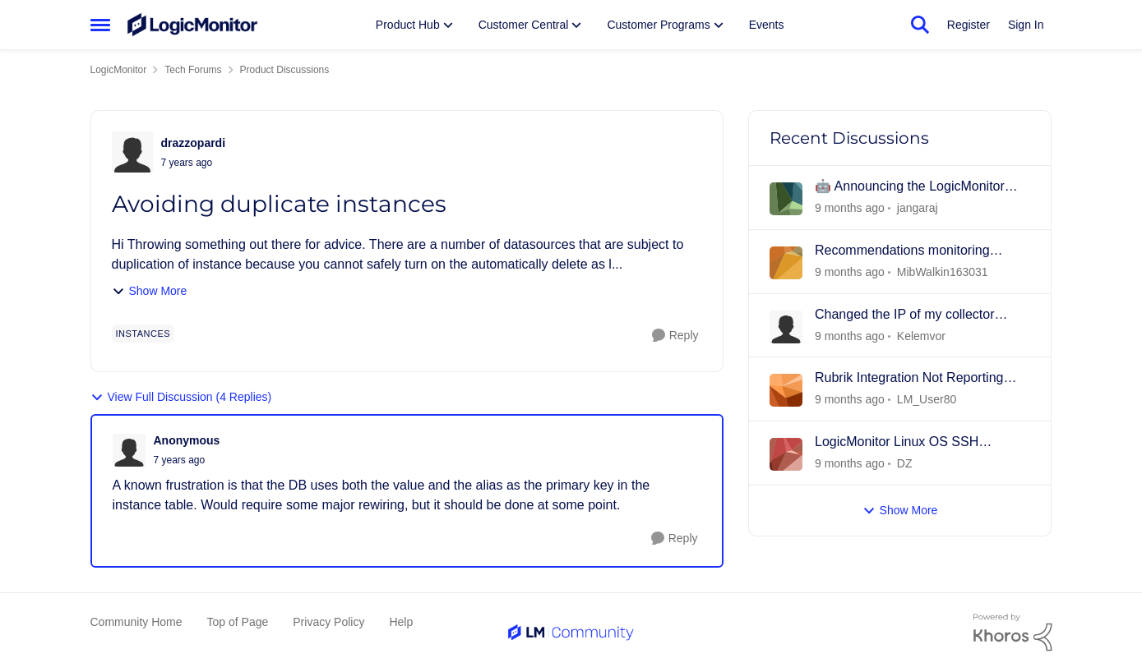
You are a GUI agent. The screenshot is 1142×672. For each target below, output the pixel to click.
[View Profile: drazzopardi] (132, 152)
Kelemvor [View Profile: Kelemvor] (920, 335)
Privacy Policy (328, 621)
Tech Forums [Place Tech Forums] (192, 70)
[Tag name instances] (143, 333)
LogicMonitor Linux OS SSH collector (896, 443)
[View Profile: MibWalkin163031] (786, 262)
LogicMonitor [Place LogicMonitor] (118, 70)
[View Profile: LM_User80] (786, 390)
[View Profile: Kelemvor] (786, 327)
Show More (149, 291)
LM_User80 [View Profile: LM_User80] (925, 399)
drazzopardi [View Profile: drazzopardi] (193, 143)
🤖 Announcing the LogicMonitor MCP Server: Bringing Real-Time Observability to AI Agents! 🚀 (910, 187)
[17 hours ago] (850, 272)
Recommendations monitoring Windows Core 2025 (902, 251)
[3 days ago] (850, 335)
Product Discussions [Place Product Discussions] (285, 70)
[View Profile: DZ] (786, 454)
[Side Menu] (100, 24)
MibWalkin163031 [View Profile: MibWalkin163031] (941, 271)
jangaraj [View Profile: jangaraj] (916, 207)
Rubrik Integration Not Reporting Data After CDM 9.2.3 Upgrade (909, 379)
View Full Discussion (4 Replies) (181, 397)
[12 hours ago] (850, 208)
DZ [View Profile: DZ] (904, 463)
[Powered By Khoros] (1012, 632)
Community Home (136, 621)
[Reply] (675, 335)
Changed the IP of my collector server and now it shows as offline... (919, 315)
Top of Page (238, 621)
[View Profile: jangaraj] (786, 198)
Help (401, 621)
